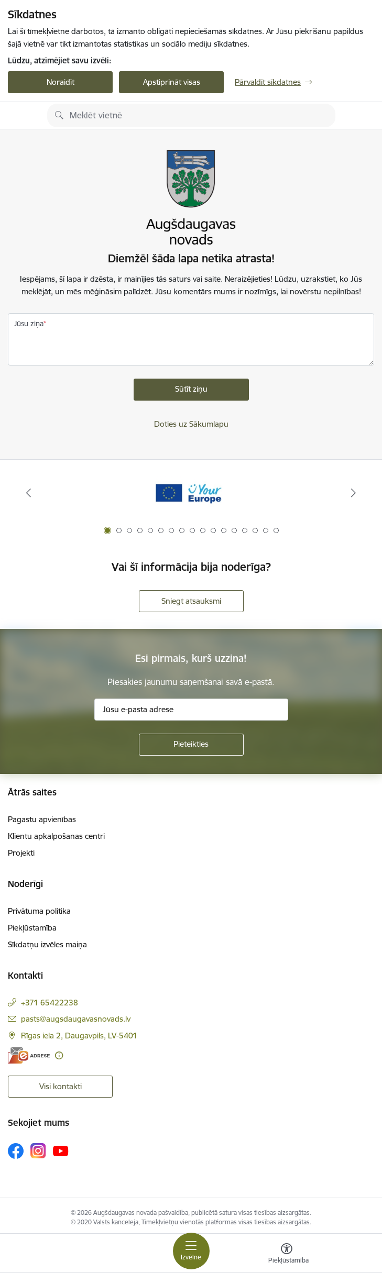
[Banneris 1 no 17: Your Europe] (191, 493)
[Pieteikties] (191, 745)
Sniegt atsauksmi (191, 601)
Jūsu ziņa (28, 323)
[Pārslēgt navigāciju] (191, 1251)
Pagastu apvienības (42, 819)
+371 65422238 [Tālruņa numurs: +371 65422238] (49, 1003)
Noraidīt (60, 82)
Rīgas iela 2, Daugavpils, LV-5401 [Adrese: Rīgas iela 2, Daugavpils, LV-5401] (79, 1035)
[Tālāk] (353, 492)
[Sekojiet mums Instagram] (38, 1150)
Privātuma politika (39, 911)
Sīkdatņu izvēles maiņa (47, 944)
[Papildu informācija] (59, 1055)
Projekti (21, 853)
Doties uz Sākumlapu (191, 424)
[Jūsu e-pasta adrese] (191, 710)
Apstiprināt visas (171, 82)
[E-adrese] (29, 1055)
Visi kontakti (60, 1086)
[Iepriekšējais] (28, 492)
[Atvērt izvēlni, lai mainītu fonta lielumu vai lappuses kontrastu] (286, 1255)
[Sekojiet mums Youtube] (61, 1150)
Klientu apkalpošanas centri (56, 836)
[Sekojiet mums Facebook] (16, 1151)
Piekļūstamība (32, 928)
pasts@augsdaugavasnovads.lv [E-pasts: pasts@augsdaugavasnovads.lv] (75, 1019)
